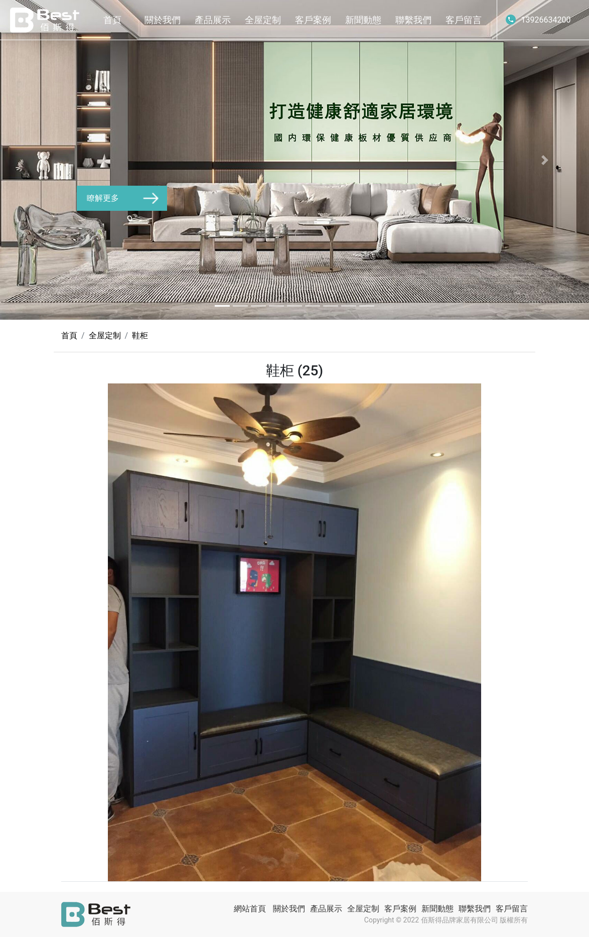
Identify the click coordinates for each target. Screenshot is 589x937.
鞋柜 (140, 335)
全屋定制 (263, 20)
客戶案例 (313, 20)
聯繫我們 (413, 20)
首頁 (112, 20)
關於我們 (162, 20)
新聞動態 (363, 20)
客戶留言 (464, 20)
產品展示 (213, 20)
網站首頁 (250, 908)
